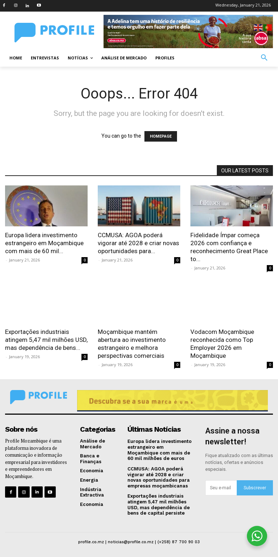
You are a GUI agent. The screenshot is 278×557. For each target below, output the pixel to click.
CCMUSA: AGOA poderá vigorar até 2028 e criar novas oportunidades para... (138, 243)
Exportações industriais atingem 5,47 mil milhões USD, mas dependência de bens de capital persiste (158, 504)
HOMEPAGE (161, 136)
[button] (264, 58)
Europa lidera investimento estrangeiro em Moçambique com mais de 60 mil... (44, 243)
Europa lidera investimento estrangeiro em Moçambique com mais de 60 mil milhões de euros (159, 450)
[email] (221, 487)
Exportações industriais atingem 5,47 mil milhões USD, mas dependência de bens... (46, 339)
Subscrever (255, 487)
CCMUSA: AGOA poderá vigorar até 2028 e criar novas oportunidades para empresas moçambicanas (158, 477)
